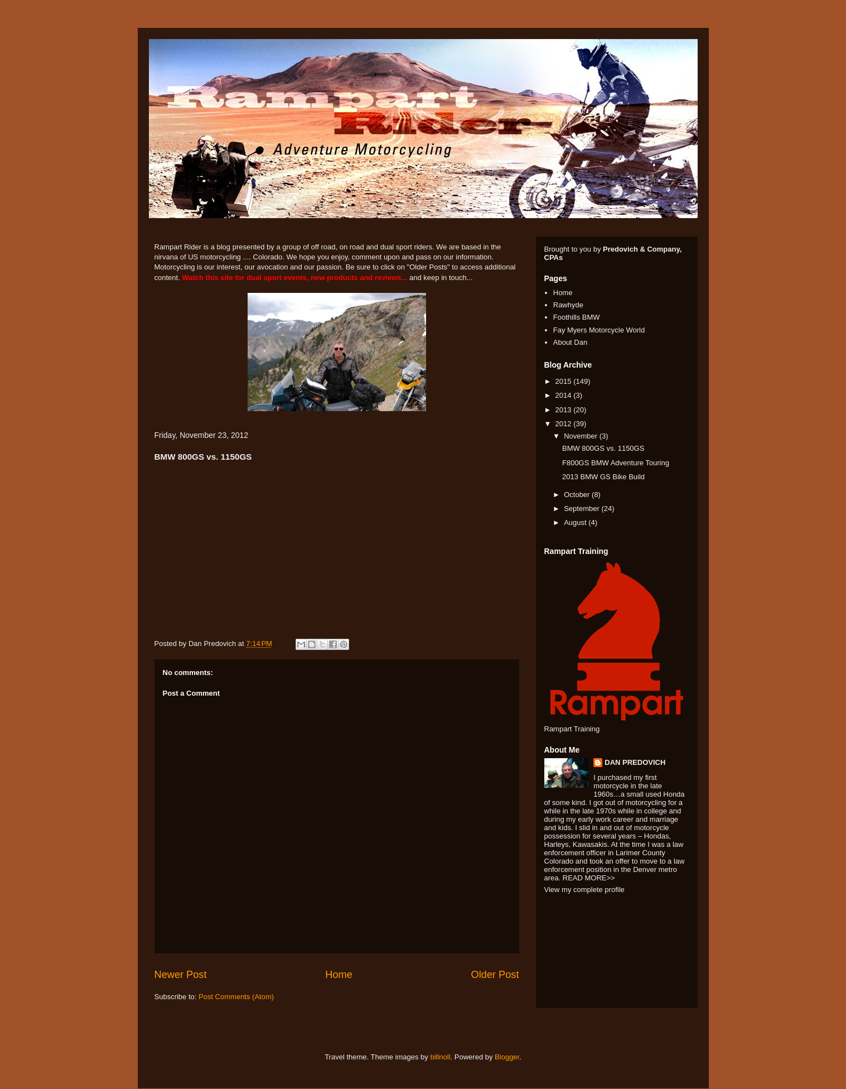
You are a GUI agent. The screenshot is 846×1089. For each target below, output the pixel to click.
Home (338, 974)
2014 (564, 395)
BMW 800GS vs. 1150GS (603, 448)
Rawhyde (568, 305)
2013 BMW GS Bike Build (603, 477)
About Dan (570, 342)
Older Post (495, 974)
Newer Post (180, 974)
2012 (564, 424)
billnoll (440, 1057)
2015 (564, 381)
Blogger (507, 1057)
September (582, 508)
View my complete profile (584, 889)
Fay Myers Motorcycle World (599, 330)
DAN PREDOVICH (635, 762)
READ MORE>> (589, 878)
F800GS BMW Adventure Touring (615, 463)
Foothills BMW (576, 317)
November (582, 436)
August (576, 522)
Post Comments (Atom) (236, 996)
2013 (564, 410)
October (578, 494)
